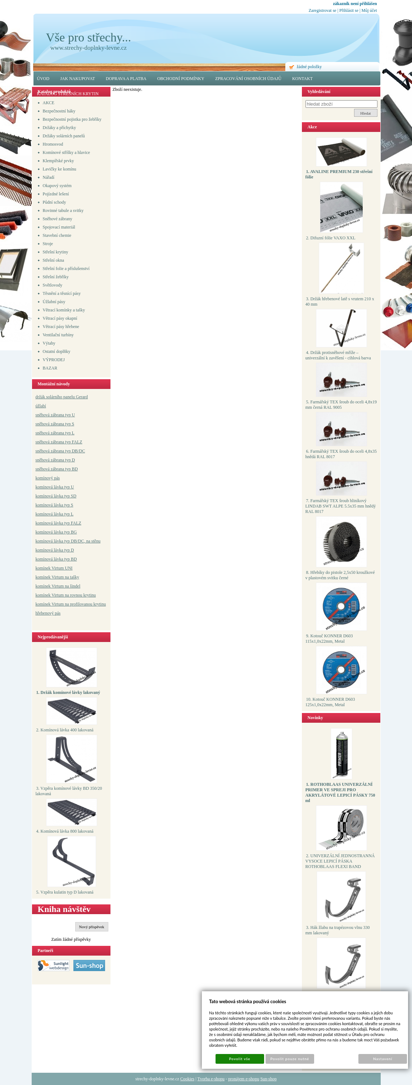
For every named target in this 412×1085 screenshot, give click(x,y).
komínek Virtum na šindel (58, 586)
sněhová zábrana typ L (55, 432)
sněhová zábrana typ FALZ (59, 441)
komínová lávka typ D (55, 550)
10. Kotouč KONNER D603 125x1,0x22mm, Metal (330, 702)
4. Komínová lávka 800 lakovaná (65, 831)
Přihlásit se (348, 10)
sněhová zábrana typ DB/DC (60, 450)
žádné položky (309, 66)
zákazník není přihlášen (355, 3)
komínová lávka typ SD (56, 496)
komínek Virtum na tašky (57, 577)
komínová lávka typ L (55, 514)
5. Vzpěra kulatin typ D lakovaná (65, 892)
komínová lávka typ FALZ (58, 523)
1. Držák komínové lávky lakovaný (68, 692)
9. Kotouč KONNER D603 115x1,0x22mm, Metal (329, 638)
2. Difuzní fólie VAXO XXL (331, 237)
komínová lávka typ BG (56, 532)
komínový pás (48, 477)
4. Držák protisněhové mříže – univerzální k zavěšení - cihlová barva (338, 355)
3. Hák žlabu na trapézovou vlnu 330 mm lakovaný (337, 930)
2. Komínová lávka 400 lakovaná (65, 729)
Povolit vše (239, 1059)
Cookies (187, 1078)
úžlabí (41, 405)
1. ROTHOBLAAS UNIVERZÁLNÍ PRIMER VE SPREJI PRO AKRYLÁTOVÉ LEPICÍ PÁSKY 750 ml (340, 792)
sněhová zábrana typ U (55, 414)
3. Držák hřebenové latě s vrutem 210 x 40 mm (339, 301)
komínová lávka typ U (55, 487)
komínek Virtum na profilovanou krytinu (71, 604)
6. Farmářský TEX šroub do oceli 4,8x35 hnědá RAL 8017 (341, 454)
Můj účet (369, 10)
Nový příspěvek (91, 927)
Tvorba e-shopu (211, 1078)
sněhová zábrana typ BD (57, 468)
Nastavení (382, 1059)
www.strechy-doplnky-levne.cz (88, 47)
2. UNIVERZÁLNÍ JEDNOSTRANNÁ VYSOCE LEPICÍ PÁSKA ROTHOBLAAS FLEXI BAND (340, 861)
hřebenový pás (48, 613)
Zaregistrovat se (322, 10)
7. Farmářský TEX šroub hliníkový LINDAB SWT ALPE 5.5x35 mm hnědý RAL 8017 (340, 506)
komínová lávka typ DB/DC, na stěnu (68, 541)
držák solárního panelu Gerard (62, 396)
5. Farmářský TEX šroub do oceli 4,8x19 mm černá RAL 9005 (341, 404)
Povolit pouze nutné (289, 1059)
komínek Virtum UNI (54, 568)
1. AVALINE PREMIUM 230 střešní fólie (339, 174)
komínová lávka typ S (54, 505)
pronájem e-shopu (243, 1078)
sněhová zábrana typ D (55, 459)
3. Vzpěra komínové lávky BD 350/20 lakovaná (69, 791)
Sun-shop (268, 1078)
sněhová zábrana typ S (55, 423)
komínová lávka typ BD (56, 559)
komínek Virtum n (51, 595)
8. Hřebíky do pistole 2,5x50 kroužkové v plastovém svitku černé (340, 575)
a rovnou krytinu (81, 595)
